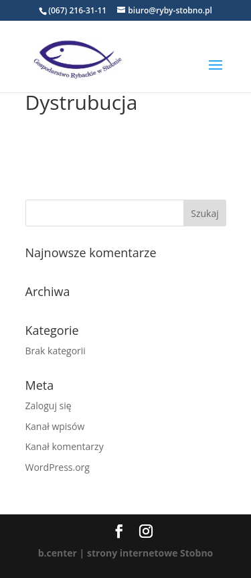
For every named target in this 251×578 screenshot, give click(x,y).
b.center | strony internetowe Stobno (126, 553)
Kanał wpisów (55, 426)
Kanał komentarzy (64, 446)
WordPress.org (57, 467)
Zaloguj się (48, 405)
